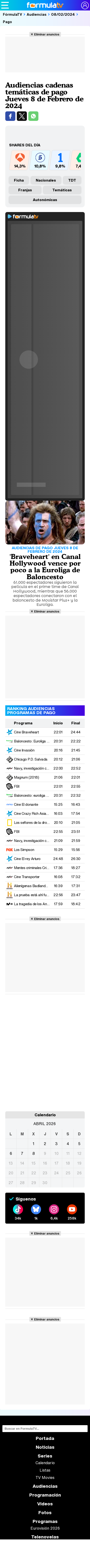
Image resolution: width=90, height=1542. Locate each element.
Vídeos (45, 1504)
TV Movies (45, 1477)
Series (45, 1456)
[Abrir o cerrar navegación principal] (5, 5)
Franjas (25, 190)
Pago (7, 21)
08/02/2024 (63, 14)
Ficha (19, 180)
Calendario (45, 1463)
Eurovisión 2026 (45, 1528)
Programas (45, 1521)
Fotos (45, 1512)
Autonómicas (45, 199)
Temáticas (62, 190)
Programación (45, 1495)
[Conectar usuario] (85, 5)
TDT (72, 180)
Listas (45, 1470)
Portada (45, 1438)
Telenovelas (45, 1537)
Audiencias (37, 14)
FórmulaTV (12, 14)
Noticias (45, 1447)
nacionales (46, 180)
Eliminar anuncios (46, 34)
